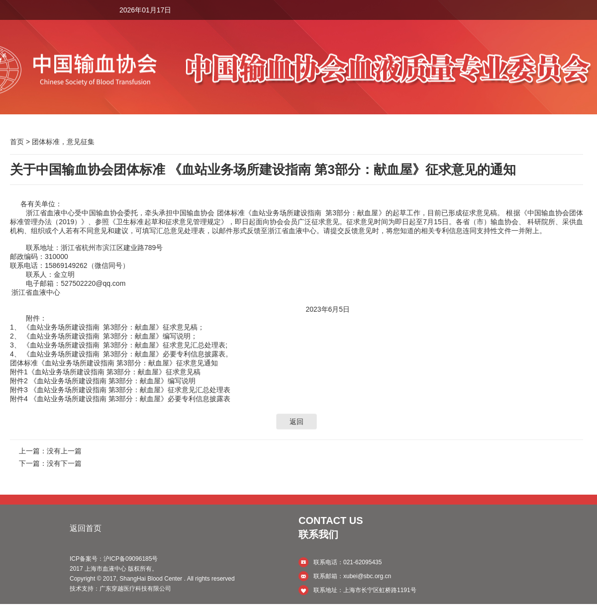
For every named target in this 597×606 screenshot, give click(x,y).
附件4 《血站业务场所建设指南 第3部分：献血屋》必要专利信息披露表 (120, 399)
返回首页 (85, 528)
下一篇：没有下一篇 (50, 463)
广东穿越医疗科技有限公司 (135, 588)
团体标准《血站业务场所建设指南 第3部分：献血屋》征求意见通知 (114, 363)
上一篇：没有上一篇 (50, 451)
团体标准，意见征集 (63, 142)
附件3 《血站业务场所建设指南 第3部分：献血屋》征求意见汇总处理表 (120, 390)
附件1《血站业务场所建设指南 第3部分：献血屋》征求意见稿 (105, 372)
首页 (17, 142)
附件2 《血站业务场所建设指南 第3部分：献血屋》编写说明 (103, 381)
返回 (296, 422)
